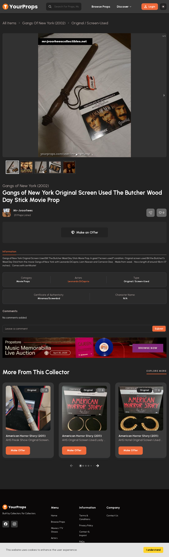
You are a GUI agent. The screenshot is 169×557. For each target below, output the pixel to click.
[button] (76, 154)
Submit (159, 328)
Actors (54, 538)
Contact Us (112, 515)
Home (54, 515)
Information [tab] (9, 251)
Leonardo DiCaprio (78, 281)
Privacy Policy (86, 525)
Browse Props (101, 6)
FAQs (81, 541)
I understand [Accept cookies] (153, 549)
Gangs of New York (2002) (25, 185)
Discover (123, 6)
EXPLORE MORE (157, 371)
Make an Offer (84, 232)
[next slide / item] (164, 95)
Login (149, 6)
